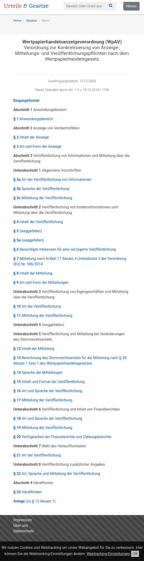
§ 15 (49, 382)
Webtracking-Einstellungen (108, 554)
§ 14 (38, 372)
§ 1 (33, 119)
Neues (131, 6)
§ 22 (56, 473)
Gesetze (31, 20)
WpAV (46, 20)
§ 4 (38, 222)
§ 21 (37, 455)
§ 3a (52, 179)
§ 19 (42, 427)
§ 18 (47, 418)
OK (135, 554)
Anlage (34, 501)
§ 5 (27, 231)
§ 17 (42, 400)
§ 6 (64, 249)
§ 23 (27, 492)
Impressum (22, 520)
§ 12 (33, 348)
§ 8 (32, 273)
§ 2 (31, 137)
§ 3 (37, 146)
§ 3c (42, 198)
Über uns (20, 525)
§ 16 (47, 391)
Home (17, 20)
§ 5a (28, 240)
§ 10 (37, 306)
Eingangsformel (26, 100)
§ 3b (41, 189)
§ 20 (62, 437)
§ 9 (41, 282)
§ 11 (42, 315)
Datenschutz (23, 531)
